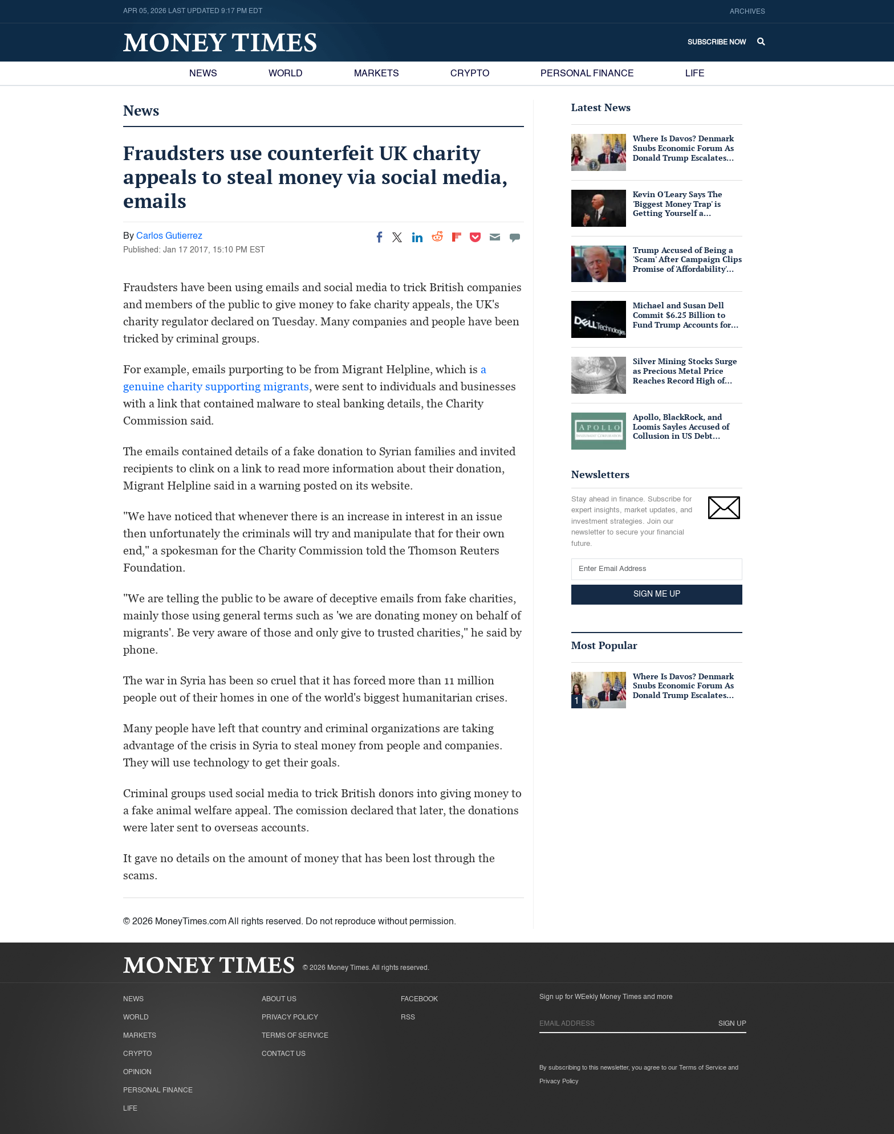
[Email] (495, 237)
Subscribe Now (717, 42)
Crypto (469, 74)
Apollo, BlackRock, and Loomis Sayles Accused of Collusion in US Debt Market (681, 431)
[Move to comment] (515, 237)
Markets (376, 74)
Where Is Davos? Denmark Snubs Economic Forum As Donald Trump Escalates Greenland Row (683, 152)
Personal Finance (587, 74)
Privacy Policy (290, 1017)
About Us (279, 999)
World (286, 74)
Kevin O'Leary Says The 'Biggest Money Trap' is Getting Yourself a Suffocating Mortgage (677, 208)
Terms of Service (295, 1036)
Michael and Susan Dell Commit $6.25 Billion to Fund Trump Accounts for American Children (682, 319)
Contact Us (284, 1054)
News (203, 74)
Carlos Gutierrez (169, 236)
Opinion (137, 1072)
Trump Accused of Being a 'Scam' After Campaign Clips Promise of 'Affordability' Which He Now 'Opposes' (687, 264)
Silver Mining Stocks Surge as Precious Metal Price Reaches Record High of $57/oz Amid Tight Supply (685, 375)
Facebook (419, 999)
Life (695, 74)
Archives (747, 12)
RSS (408, 1017)
